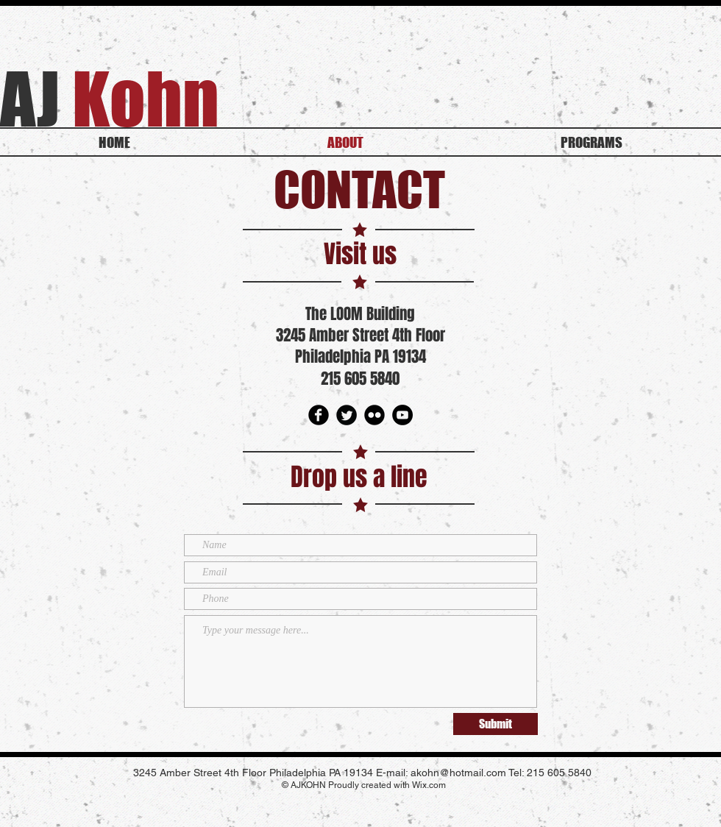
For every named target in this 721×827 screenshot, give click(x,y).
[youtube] (402, 415)
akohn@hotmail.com (458, 772)
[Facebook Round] (318, 415)
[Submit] (495, 724)
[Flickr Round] (374, 415)
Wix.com (429, 785)
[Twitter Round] (346, 415)
